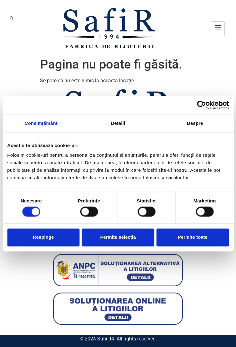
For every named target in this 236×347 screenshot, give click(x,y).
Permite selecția (118, 237)
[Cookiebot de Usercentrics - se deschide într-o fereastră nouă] (201, 105)
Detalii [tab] (118, 123)
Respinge (43, 237)
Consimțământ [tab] (40, 123)
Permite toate (193, 237)
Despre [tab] (195, 123)
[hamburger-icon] (218, 28)
